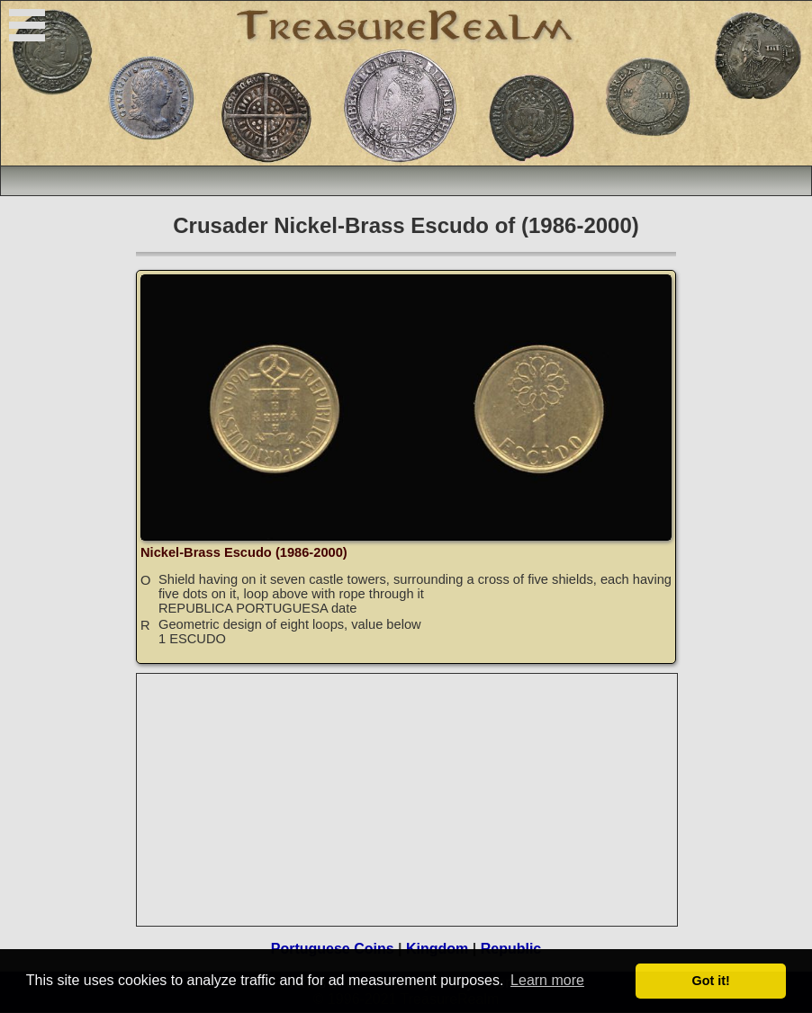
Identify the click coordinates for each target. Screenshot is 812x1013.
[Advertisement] (408, 800)
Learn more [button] (547, 980)
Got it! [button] (711, 980)
